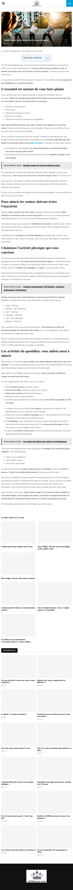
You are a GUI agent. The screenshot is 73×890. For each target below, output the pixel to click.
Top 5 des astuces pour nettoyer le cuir (15, 748)
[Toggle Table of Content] (46, 58)
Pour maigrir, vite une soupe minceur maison (18, 578)
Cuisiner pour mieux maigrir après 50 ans (17, 547)
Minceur (6, 37)
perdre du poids (36, 143)
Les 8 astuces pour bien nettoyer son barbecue (18, 850)
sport (6, 51)
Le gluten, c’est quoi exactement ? (14, 714)
